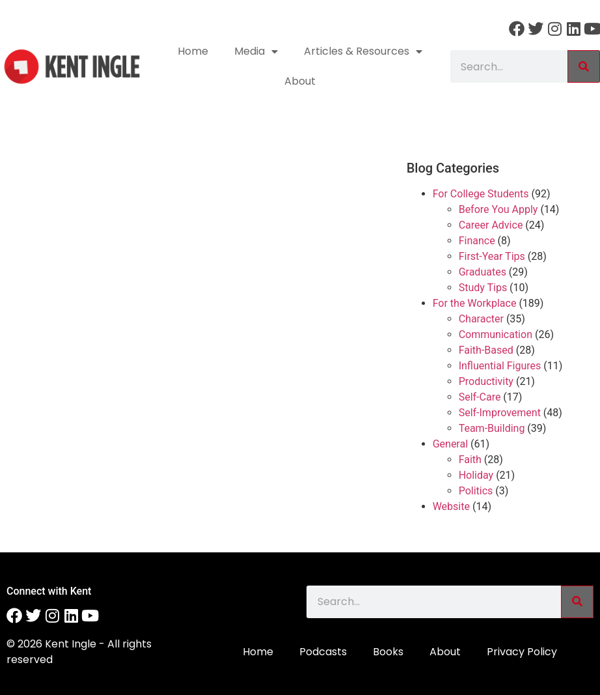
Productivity (486, 381)
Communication (495, 334)
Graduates (482, 272)
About (300, 81)
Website (451, 506)
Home (193, 51)
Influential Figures (500, 366)
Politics (476, 491)
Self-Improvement (500, 412)
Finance (477, 240)
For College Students (481, 194)
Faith (470, 459)
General (450, 444)
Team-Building (492, 428)
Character (481, 319)
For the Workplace (475, 303)
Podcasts (323, 651)
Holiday (476, 475)
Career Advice (491, 225)
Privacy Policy (522, 651)
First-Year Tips (492, 256)
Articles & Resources (363, 51)
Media (256, 51)
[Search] (583, 66)
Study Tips (483, 287)
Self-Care (480, 397)
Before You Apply (498, 209)
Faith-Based (486, 350)
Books (388, 651)
